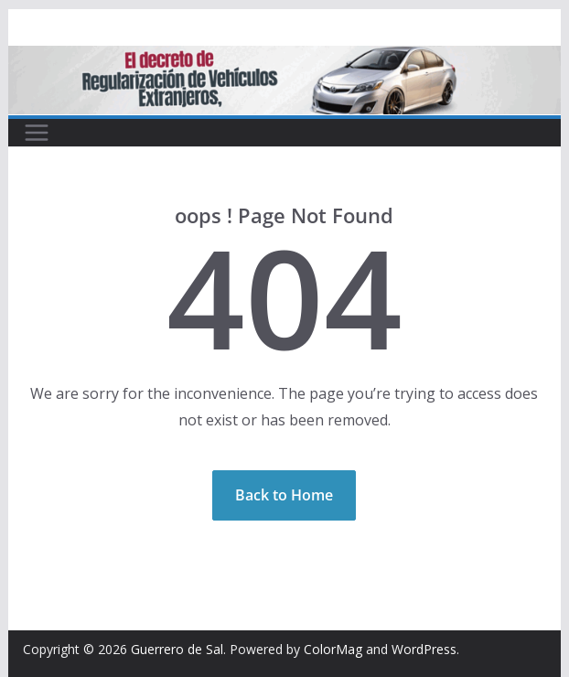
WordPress (424, 649)
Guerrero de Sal (177, 649)
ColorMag (333, 649)
